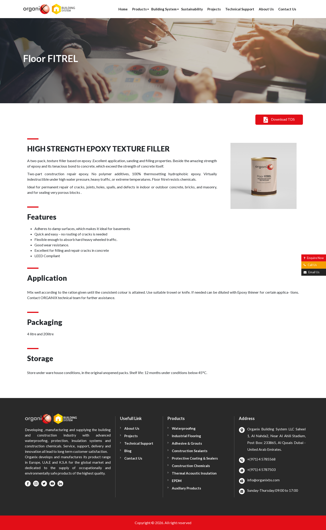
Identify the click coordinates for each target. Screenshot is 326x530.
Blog (128, 451)
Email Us (311, 272)
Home (123, 9)
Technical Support (239, 9)
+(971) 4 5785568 (261, 459)
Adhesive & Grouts (187, 443)
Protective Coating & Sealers (195, 458)
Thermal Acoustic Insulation (194, 473)
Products (139, 9)
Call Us (310, 265)
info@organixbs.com (263, 480)
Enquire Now (314, 257)
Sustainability (192, 9)
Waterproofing (184, 428)
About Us (266, 9)
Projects (214, 9)
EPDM (177, 481)
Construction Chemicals (191, 466)
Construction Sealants (189, 451)
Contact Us (287, 9)
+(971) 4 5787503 (261, 469)
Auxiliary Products (186, 488)
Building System (164, 9)
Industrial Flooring (186, 436)
